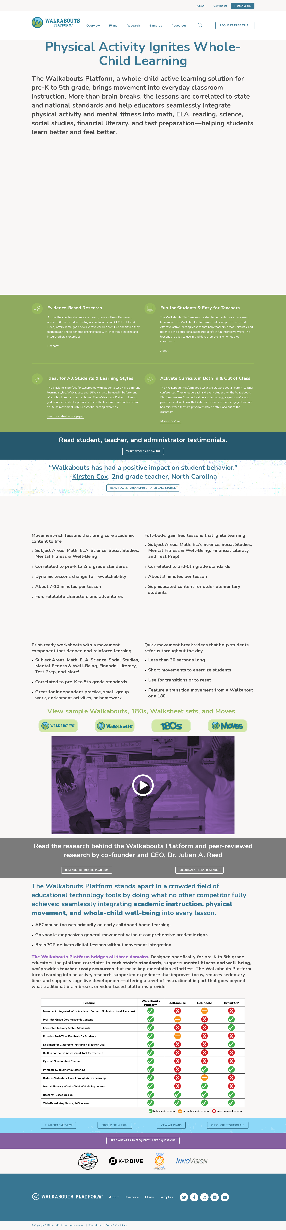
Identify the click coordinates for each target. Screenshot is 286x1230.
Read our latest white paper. (65, 416)
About (164, 351)
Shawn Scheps (49, 221)
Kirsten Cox (90, 476)
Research (53, 346)
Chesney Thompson (203, 221)
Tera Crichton (123, 227)
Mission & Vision (170, 421)
